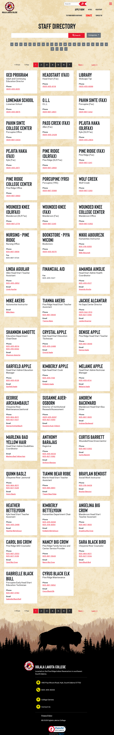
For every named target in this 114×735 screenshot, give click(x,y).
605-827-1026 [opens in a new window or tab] (12, 488)
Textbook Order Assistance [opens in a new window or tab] (74, 15)
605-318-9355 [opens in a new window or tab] (85, 247)
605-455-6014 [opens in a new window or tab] (12, 346)
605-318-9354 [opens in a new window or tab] (49, 525)
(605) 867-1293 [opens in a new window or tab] (85, 191)
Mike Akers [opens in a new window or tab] (10, 312)
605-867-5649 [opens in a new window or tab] (49, 315)
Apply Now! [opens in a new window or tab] (79, 9)
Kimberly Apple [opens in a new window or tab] (48, 384)
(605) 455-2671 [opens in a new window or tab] (13, 168)
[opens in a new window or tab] (89, 15)
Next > (80, 65)
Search (83, 4)
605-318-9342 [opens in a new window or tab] (12, 349)
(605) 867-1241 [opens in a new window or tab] (85, 163)
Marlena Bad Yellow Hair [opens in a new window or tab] (15, 456)
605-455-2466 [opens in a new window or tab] (49, 346)
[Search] (75, 4)
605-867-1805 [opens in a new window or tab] (85, 417)
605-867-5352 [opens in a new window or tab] (85, 449)
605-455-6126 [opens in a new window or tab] (12, 380)
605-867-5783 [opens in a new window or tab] (12, 593)
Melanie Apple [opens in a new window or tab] (84, 387)
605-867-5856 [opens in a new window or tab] (12, 252)
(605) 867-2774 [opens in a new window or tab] (13, 224)
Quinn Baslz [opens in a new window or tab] (11, 494)
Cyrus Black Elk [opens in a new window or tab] (48, 591)
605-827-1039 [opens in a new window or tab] (12, 556)
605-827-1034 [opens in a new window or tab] (85, 556)
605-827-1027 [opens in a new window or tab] (12, 420)
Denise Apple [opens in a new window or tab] (84, 350)
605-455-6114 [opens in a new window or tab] (85, 380)
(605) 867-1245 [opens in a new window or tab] (49, 224)
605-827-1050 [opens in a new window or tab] (49, 420)
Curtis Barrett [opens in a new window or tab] (84, 455)
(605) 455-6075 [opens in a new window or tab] (50, 252)
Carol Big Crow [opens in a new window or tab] (12, 562)
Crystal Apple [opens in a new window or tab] (48, 352)
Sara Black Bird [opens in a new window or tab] (85, 562)
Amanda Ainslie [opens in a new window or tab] (85, 289)
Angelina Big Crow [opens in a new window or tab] (86, 531)
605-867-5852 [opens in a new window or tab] (49, 585)
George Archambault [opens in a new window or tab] (14, 426)
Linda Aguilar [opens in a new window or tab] (11, 289)
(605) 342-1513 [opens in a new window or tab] (85, 312)
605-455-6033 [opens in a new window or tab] (49, 454)
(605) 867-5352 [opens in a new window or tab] (86, 224)
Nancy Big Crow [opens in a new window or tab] (49, 562)
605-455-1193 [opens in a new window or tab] (49, 378)
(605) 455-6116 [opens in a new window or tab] (49, 86)
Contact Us (99, 15)
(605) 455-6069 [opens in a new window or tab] (86, 86)
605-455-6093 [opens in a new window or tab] (49, 522)
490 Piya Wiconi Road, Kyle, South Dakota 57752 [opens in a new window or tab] (58, 682)
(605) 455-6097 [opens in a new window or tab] (50, 417)
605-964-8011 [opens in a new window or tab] (12, 417)
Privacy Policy (46, 716)
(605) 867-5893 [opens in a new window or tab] (13, 196)
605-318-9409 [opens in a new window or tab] (85, 485)
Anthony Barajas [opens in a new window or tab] (49, 463)
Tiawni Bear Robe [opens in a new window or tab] (49, 494)
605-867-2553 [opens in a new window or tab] (12, 554)
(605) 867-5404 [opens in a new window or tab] (13, 140)
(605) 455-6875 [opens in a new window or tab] (13, 112)
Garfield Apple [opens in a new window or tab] (11, 387)
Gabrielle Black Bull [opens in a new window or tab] (13, 599)
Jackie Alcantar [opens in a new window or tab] (85, 321)
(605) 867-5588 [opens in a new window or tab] (50, 191)
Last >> (95, 65)
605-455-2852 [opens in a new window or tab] (12, 283)
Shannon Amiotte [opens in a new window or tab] (13, 355)
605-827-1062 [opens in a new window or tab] (49, 456)
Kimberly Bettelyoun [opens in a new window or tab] (50, 531)
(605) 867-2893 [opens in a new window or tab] (50, 168)
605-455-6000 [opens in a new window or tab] (45, 690)
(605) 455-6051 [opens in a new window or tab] (13, 89)
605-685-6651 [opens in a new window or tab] (49, 488)
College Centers (45, 699)
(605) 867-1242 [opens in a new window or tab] (86, 112)
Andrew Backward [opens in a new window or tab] (86, 423)
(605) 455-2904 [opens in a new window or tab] (86, 140)
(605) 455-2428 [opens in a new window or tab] (50, 135)
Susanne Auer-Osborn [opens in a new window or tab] (51, 426)
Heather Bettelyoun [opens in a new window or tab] (14, 531)
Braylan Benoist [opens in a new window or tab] (85, 492)
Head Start (99, 10)
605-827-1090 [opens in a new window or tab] (85, 315)
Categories (92, 35)
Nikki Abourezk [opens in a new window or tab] (84, 253)
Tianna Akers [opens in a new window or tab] (48, 321)
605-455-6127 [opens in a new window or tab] (85, 283)
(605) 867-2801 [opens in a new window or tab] (49, 112)
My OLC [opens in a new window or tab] (90, 10)
